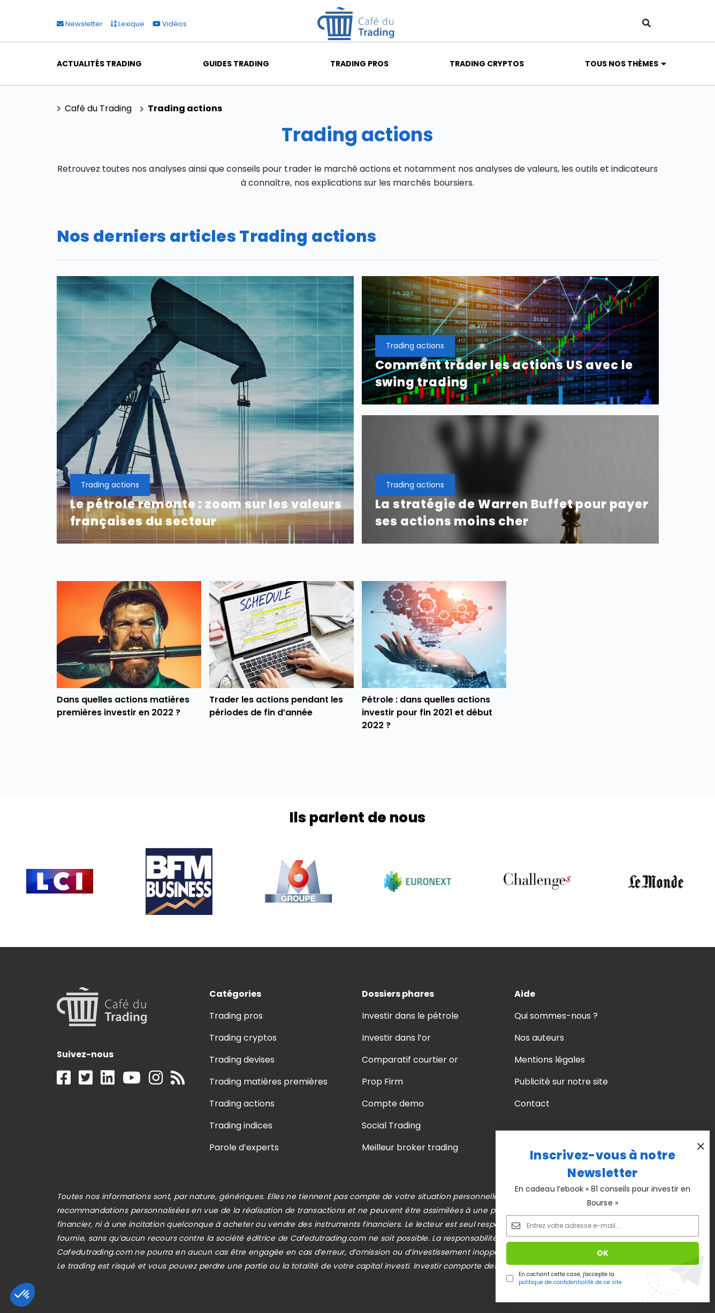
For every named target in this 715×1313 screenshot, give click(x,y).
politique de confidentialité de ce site (570, 1282)
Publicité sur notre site (561, 1081)
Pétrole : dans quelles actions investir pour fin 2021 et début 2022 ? (427, 712)
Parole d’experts (244, 1147)
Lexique (127, 24)
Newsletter (80, 24)
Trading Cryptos (487, 63)
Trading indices (240, 1125)
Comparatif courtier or (410, 1060)
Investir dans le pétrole (410, 1016)
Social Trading (391, 1125)
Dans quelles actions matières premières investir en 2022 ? (123, 706)
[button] (22, 1295)
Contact (532, 1103)
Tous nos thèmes (622, 63)
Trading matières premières (268, 1081)
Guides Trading (236, 63)
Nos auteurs (539, 1038)
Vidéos (170, 24)
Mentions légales (549, 1060)
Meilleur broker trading (410, 1147)
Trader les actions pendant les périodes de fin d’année (276, 706)
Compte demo (393, 1103)
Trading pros (236, 1016)
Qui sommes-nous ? (556, 1016)
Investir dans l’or (396, 1038)
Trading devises (242, 1060)
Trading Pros (359, 63)
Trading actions (242, 1103)
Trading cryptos (243, 1038)
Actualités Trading (99, 63)
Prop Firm (382, 1081)
